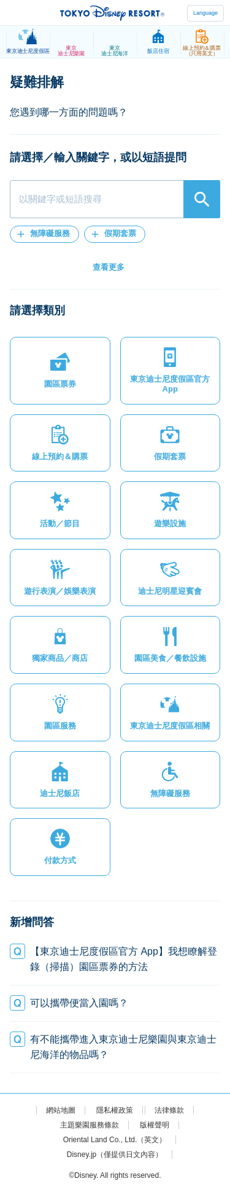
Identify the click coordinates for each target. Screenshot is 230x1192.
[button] (44, 234)
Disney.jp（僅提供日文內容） (115, 1154)
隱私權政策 (114, 1110)
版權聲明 (154, 1125)
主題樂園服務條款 (89, 1125)
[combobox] (115, 199)
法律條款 (169, 1110)
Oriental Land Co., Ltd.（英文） (115, 1139)
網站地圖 (60, 1110)
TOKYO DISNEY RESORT (112, 13)
